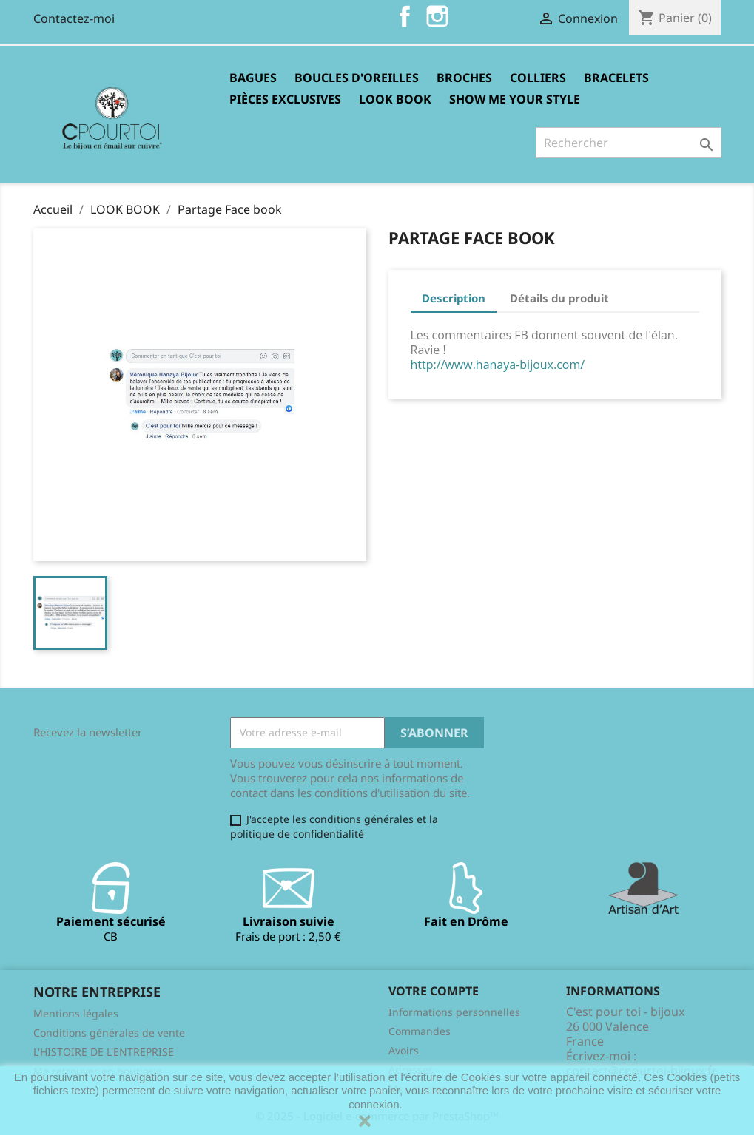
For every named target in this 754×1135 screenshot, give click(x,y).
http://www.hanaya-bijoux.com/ (498, 364)
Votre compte (433, 991)
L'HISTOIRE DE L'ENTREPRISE (103, 1052)
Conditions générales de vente (109, 1033)
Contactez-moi (74, 18)
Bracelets (616, 78)
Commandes (419, 1031)
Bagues (253, 78)
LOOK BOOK (395, 99)
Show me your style (514, 99)
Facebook (405, 16)
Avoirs (403, 1050)
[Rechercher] (628, 142)
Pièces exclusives (285, 99)
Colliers (538, 78)
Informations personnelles (454, 1012)
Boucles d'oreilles (356, 78)
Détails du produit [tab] (559, 298)
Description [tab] (453, 298)
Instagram (437, 16)
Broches (464, 78)
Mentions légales (75, 1013)
